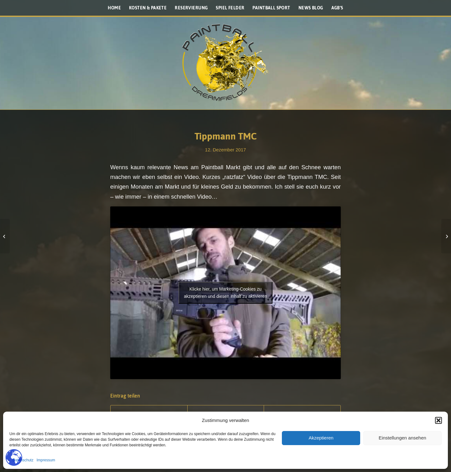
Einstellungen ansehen (402, 437)
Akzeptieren (320, 437)
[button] (438, 420)
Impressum (46, 460)
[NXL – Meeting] (446, 236)
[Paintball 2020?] (5, 236)
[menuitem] (114, 8)
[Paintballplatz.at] (225, 62)
